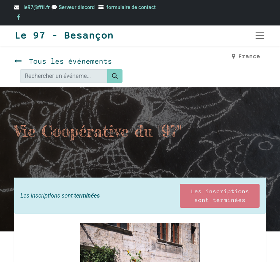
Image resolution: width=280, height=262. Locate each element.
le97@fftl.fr (36, 7)
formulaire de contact (131, 7)
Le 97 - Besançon (63, 35)
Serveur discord (77, 7)
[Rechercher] (114, 76)
